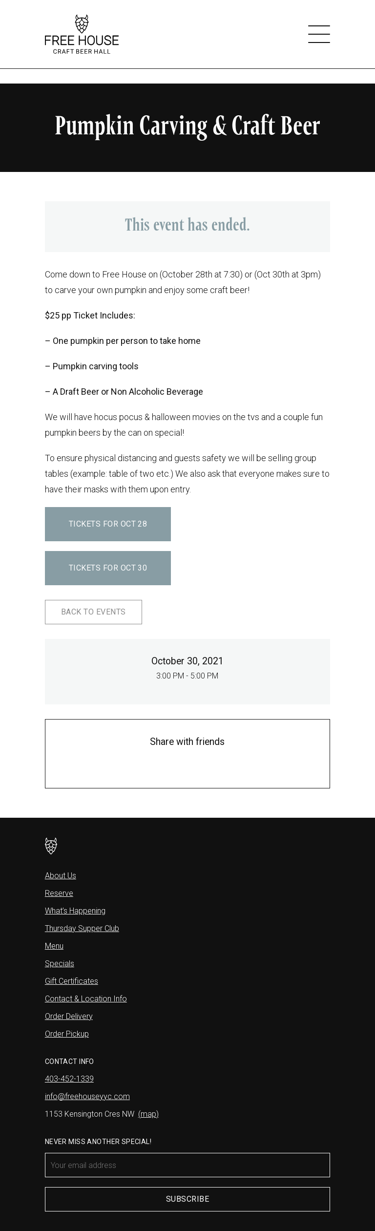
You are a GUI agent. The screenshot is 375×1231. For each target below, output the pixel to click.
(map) (148, 1114)
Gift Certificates (71, 981)
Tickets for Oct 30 (108, 568)
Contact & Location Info (86, 998)
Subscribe (187, 1199)
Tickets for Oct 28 (108, 524)
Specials (59, 963)
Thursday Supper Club (82, 928)
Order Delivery (69, 1016)
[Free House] (82, 34)
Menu (54, 946)
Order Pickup (67, 1034)
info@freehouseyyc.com (87, 1096)
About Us (60, 875)
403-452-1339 (69, 1078)
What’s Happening (75, 910)
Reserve (59, 893)
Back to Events (93, 611)
